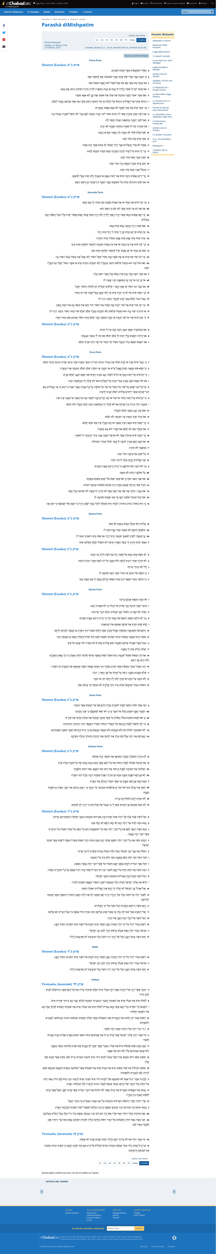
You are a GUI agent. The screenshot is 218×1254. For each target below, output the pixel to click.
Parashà (45, 19)
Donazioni (192, 3)
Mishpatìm (168, 34)
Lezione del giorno (93, 1218)
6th (121, 40)
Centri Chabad (139, 1215)
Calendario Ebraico (93, 1215)
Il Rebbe (73, 11)
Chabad (82, 1237)
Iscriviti (144, 3)
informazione (126, 1239)
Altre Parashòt (60, 19)
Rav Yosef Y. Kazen (94, 1239)
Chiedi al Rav (156, 3)
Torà (110, 1239)
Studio (47, 11)
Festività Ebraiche (119, 1213)
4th (112, 40)
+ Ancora (87, 11)
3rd (107, 40)
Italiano (203, 3)
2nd (102, 40)
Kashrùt (115, 1215)
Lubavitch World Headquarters (131, 1237)
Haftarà (132, 40)
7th (126, 40)
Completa (141, 40)
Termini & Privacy (157, 1247)
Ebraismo (60, 11)
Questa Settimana (13, 11)
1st (97, 40)
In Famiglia (33, 11)
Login (135, 3)
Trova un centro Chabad (174, 3)
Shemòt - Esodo (77, 19)
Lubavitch (88, 1237)
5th (116, 40)
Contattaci (171, 1247)
